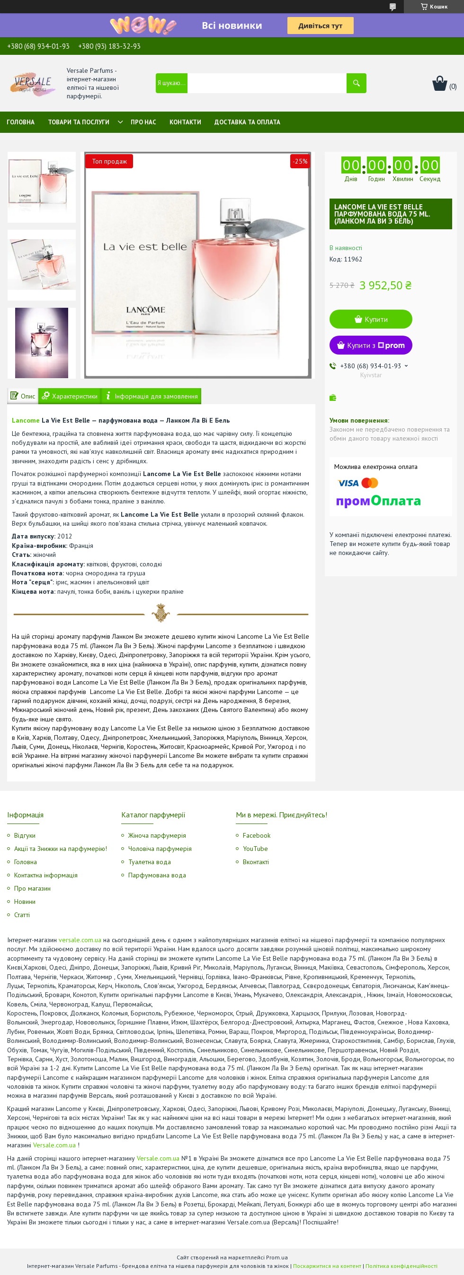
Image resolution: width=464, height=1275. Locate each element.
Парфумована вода (157, 875)
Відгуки (25, 835)
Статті (22, 915)
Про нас (143, 122)
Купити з (376, 345)
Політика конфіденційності (401, 1265)
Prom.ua (277, 1257)
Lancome (26, 420)
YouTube (255, 848)
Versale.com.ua (54, 1145)
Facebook (256, 835)
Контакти (185, 122)
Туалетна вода (149, 862)
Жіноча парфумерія (157, 835)
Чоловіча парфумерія (160, 848)
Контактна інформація (46, 875)
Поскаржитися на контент (327, 1265)
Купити (376, 319)
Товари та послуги (78, 122)
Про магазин (32, 888)
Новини (25, 901)
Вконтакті (256, 862)
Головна (21, 122)
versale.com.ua (80, 940)
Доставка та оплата (247, 122)
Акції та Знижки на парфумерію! (60, 848)
